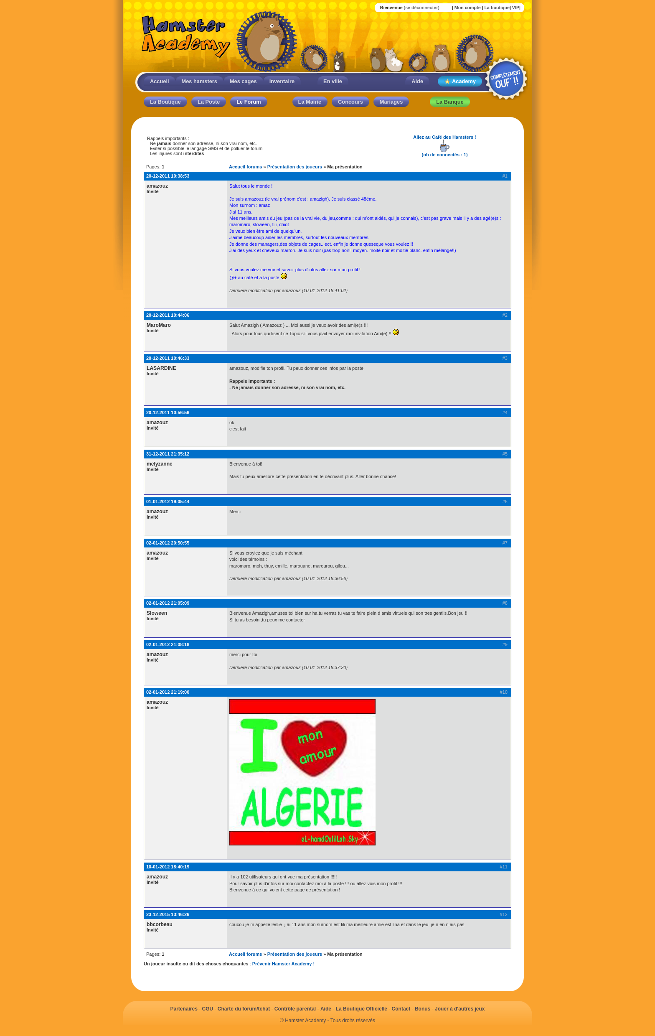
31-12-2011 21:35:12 (167, 453)
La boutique (496, 7)
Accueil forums (245, 166)
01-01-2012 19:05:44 (167, 501)
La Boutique (165, 102)
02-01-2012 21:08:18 (167, 644)
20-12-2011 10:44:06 (167, 315)
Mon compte (467, 7)
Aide (417, 81)
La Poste (209, 102)
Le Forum (248, 102)
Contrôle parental (295, 1009)
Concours (350, 102)
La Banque (449, 102)
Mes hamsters (199, 81)
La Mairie (309, 102)
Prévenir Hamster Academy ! (283, 963)
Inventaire (281, 81)
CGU (207, 1009)
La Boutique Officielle (361, 1009)
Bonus (422, 1009)
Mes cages (243, 81)
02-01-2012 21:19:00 (167, 692)
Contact (401, 1009)
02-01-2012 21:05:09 (167, 603)
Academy (460, 81)
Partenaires (183, 1009)
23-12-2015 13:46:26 (167, 914)
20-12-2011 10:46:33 (167, 358)
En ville (332, 81)
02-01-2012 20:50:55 (167, 542)
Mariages (391, 102)
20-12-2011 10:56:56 (167, 412)
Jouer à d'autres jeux (460, 1009)
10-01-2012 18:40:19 (167, 866)
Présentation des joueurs (294, 166)
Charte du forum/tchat (244, 1009)
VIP (515, 7)
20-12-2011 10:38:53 (167, 175)
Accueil (159, 81)
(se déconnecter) (421, 7)
